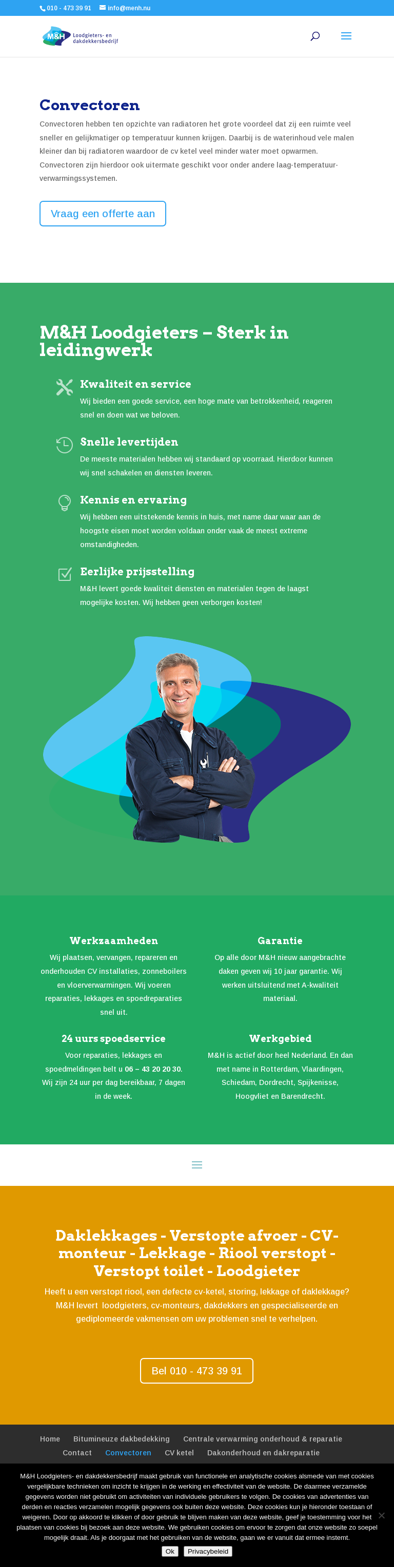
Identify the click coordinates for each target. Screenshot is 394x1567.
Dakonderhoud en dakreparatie (263, 1453)
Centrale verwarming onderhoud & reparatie (262, 1439)
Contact (77, 1453)
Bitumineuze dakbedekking (121, 1439)
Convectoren (128, 1453)
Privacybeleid (208, 1551)
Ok (170, 1551)
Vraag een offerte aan (103, 213)
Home (50, 1439)
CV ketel (179, 1453)
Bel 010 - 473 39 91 (196, 1370)
